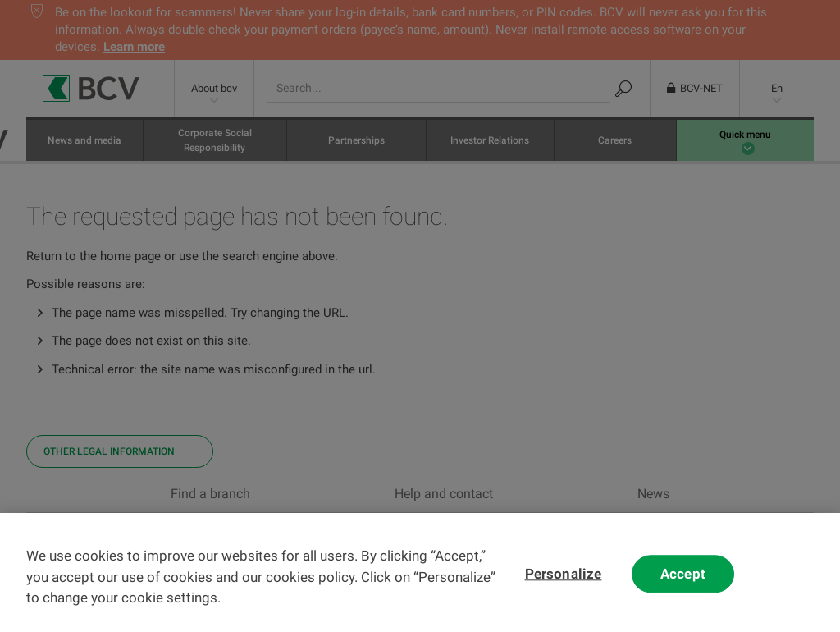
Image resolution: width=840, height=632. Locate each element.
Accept (682, 587)
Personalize (563, 587)
